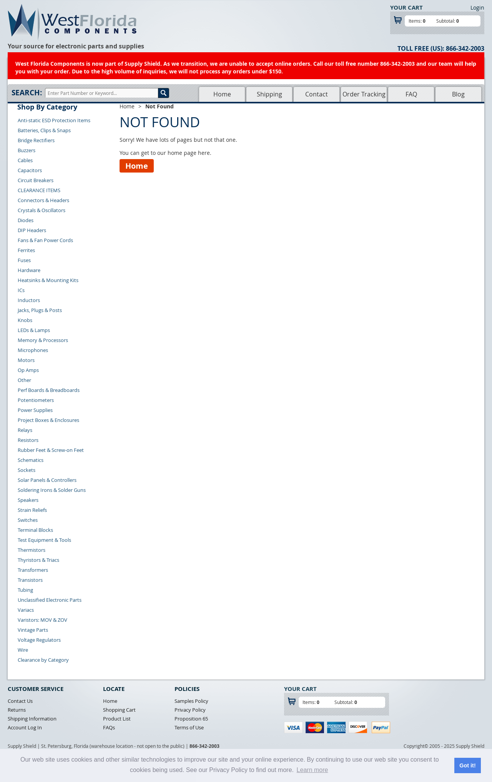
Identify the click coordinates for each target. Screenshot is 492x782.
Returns (17, 709)
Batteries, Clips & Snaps (44, 130)
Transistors (30, 579)
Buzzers (26, 150)
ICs (21, 290)
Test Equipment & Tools (44, 539)
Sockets (26, 470)
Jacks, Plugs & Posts (40, 310)
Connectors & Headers (43, 200)
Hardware (29, 270)
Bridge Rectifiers (36, 140)
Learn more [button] (312, 770)
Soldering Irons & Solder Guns (52, 489)
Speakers (28, 499)
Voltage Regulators (39, 639)
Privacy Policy (190, 709)
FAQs (109, 727)
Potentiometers (36, 400)
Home (222, 94)
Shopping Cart (119, 709)
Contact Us (20, 700)
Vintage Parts (33, 629)
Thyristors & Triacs (38, 559)
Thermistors (31, 549)
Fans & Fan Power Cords (45, 240)
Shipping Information (32, 718)
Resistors (28, 440)
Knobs (25, 320)
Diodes (25, 220)
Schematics (30, 460)
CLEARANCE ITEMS (39, 190)
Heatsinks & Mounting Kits (48, 280)
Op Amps (28, 370)
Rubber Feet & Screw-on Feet (51, 450)
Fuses (24, 260)
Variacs (26, 609)
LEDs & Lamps (34, 330)
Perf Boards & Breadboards (49, 390)
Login (477, 7)
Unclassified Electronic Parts (49, 599)
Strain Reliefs (32, 509)
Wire (23, 649)
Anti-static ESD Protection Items (54, 120)
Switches (28, 519)
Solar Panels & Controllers (47, 480)
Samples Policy (191, 700)
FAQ (411, 94)
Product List (117, 718)
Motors (26, 360)
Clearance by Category (43, 659)
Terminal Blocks (35, 529)
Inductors (29, 300)
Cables (25, 160)
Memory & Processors (43, 340)
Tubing (25, 589)
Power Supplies (35, 410)
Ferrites (26, 250)
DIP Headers (32, 230)
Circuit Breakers (35, 180)
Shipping (269, 94)
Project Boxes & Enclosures (48, 420)
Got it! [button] (467, 765)
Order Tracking (364, 94)
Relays (25, 430)
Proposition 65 (191, 718)
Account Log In (25, 727)
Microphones (33, 350)
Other (24, 380)
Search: (27, 92)
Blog (458, 94)
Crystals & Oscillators (41, 210)
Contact (316, 94)
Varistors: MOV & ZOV (42, 619)
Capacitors (30, 170)
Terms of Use (189, 727)
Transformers (33, 569)
